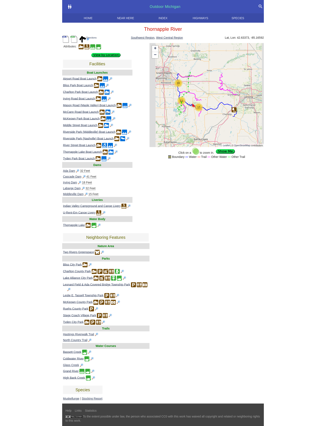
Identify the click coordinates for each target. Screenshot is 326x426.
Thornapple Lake (74, 225)
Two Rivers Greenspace (78, 252)
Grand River (71, 371)
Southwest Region (142, 37)
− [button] (155, 55)
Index (163, 18)
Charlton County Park (77, 271)
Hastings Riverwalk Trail (78, 334)
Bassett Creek (72, 351)
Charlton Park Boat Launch (80, 91)
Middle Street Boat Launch (80, 125)
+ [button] (155, 49)
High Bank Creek (74, 377)
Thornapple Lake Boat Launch (82, 151)
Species (238, 18)
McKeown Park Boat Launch (81, 118)
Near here (125, 18)
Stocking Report (92, 398)
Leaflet (226, 145)
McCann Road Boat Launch (81, 111)
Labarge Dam (72, 188)
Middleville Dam (73, 194)
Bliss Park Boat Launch (78, 85)
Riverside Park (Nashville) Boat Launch (88, 138)
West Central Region (169, 37)
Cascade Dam (72, 176)
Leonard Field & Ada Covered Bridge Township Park (96, 284)
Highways (200, 18)
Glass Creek (71, 365)
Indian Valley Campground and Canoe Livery (92, 205)
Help (68, 410)
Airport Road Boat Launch (79, 78)
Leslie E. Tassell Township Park (83, 295)
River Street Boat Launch (79, 145)
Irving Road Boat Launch (79, 98)
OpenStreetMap (242, 145)
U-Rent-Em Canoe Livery (79, 212)
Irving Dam (70, 182)
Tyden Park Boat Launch (79, 158)
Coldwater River (73, 358)
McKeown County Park (78, 301)
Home (88, 18)
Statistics (90, 410)
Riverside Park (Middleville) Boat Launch (89, 131)
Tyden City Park (73, 321)
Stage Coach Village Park (79, 315)
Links (78, 410)
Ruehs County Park (75, 308)
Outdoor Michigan (165, 7)
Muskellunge (71, 398)
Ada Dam (69, 170)
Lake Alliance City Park (78, 277)
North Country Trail (75, 340)
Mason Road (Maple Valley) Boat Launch (89, 105)
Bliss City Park (72, 264)
